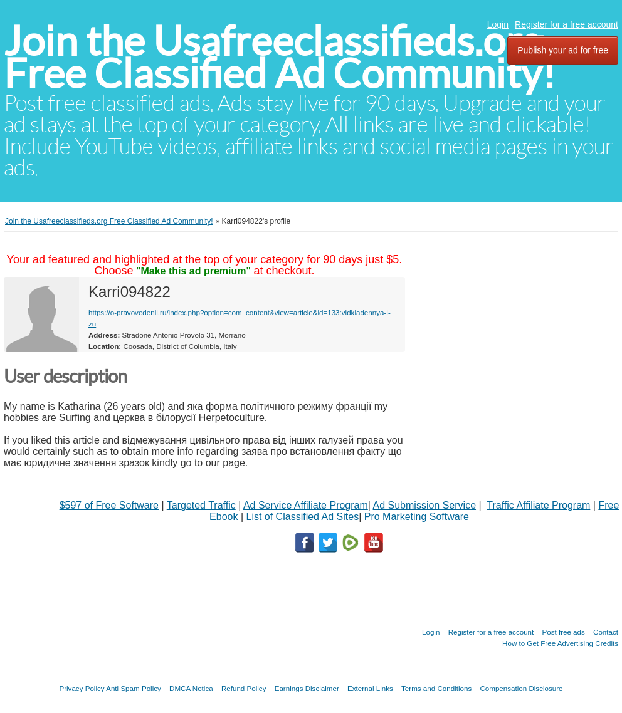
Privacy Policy (81, 688)
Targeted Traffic (201, 505)
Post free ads (563, 632)
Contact (605, 632)
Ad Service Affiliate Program (305, 505)
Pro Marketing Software (416, 516)
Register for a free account (566, 24)
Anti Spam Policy (133, 688)
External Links (370, 688)
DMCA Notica (191, 688)
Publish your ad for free (562, 50)
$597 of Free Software (109, 505)
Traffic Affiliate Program (538, 505)
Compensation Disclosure (521, 688)
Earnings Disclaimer (307, 688)
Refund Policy (243, 688)
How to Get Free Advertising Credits (560, 643)
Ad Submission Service (425, 505)
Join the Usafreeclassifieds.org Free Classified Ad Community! (280, 57)
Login (498, 24)
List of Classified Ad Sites (302, 516)
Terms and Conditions (436, 688)
